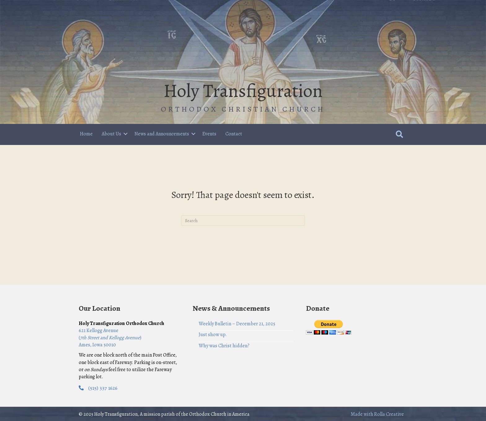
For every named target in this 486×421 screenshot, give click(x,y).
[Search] (243, 220)
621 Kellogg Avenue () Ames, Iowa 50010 (110, 337)
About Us (111, 133)
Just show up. (213, 334)
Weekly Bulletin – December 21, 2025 (237, 323)
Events (209, 133)
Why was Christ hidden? (224, 345)
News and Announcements (162, 133)
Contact (233, 133)
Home (86, 133)
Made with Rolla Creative (377, 414)
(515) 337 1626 (102, 388)
